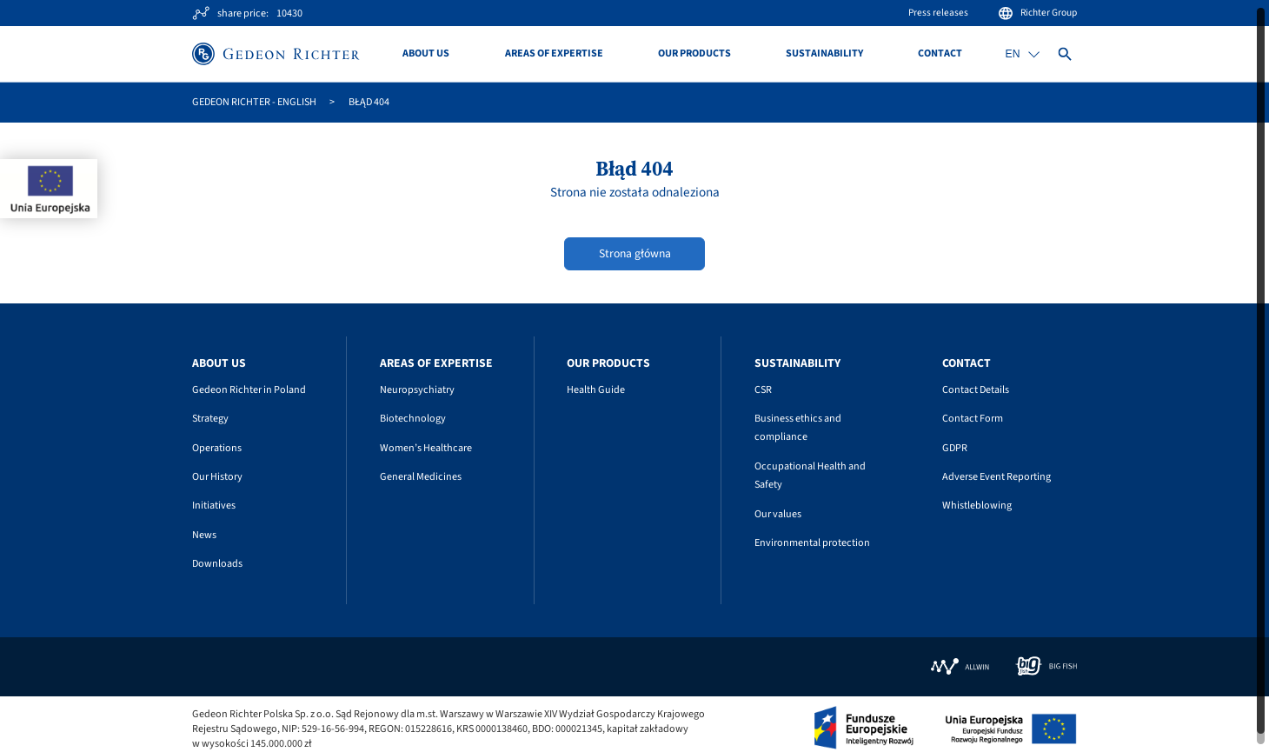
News (204, 535)
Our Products (694, 54)
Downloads (217, 563)
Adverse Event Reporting (996, 476)
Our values (777, 514)
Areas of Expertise (554, 54)
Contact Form (972, 418)
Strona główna (635, 253)
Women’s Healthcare (426, 448)
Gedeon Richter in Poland (249, 390)
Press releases (938, 12)
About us (425, 54)
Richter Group (1037, 12)
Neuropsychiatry (417, 390)
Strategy (210, 418)
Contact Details (975, 390)
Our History (217, 476)
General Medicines (421, 476)
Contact (940, 54)
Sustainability (824, 54)
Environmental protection (812, 543)
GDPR (954, 448)
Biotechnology (413, 418)
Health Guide (596, 390)
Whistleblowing (977, 505)
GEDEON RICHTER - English (254, 102)
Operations (217, 448)
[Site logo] (275, 54)
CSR (763, 390)
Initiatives (214, 505)
